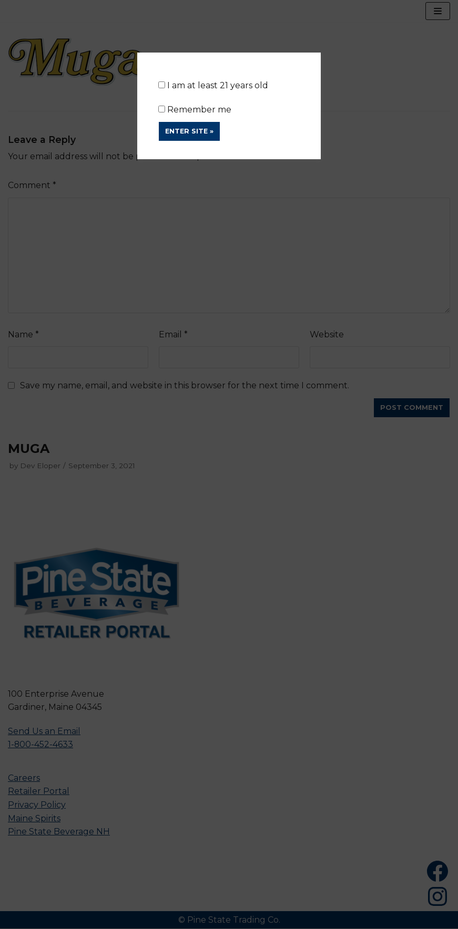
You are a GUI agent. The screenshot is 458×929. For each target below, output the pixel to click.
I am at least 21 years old (213, 85)
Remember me (194, 110)
